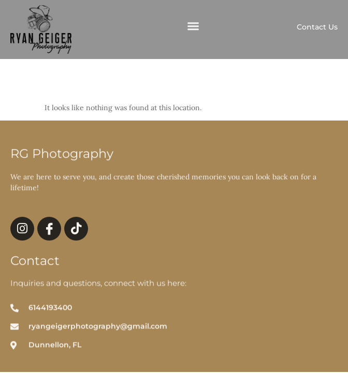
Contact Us (317, 27)
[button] (193, 27)
